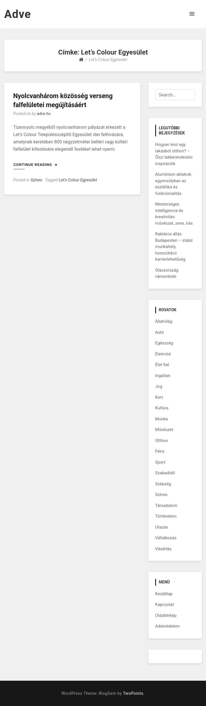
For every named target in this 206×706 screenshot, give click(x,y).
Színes (36, 180)
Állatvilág (163, 321)
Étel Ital (162, 364)
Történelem (166, 516)
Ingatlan (162, 375)
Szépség (163, 483)
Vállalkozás (166, 537)
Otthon (161, 440)
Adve (17, 14)
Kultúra (161, 407)
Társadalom (166, 505)
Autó (159, 332)
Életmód (163, 354)
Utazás (161, 527)
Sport (160, 462)
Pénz (159, 451)
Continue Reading (35, 165)
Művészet (164, 429)
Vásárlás (163, 548)
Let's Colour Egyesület (78, 180)
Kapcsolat (164, 604)
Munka (161, 418)
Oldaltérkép (166, 615)
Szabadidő (165, 472)
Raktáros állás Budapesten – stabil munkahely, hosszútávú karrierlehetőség (174, 246)
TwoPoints (133, 693)
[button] (192, 14)
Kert (159, 397)
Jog (158, 386)
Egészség (164, 343)
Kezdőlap (164, 593)
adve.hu (44, 113)
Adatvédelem (167, 626)
